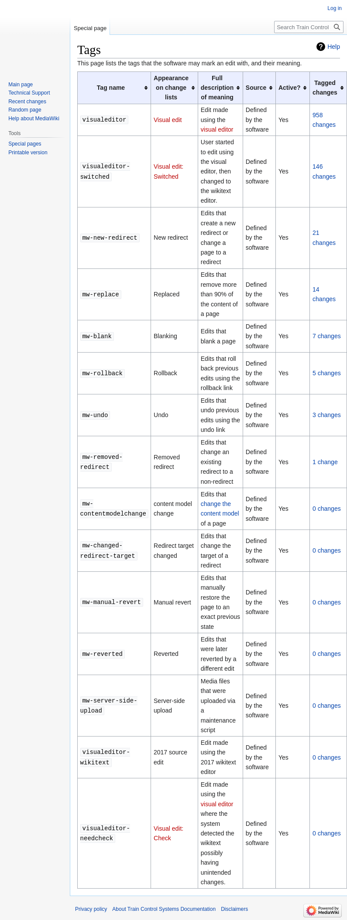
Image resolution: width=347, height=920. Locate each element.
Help (333, 46)
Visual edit (168, 119)
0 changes (327, 508)
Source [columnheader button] (256, 87)
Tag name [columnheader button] (111, 87)
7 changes (327, 336)
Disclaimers (234, 909)
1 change (325, 461)
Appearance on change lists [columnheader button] (171, 88)
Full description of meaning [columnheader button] (217, 88)
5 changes (327, 373)
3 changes (327, 414)
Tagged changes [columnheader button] (325, 87)
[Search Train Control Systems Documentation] (309, 27)
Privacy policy (91, 909)
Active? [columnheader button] (289, 87)
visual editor (217, 129)
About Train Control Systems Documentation (164, 909)
